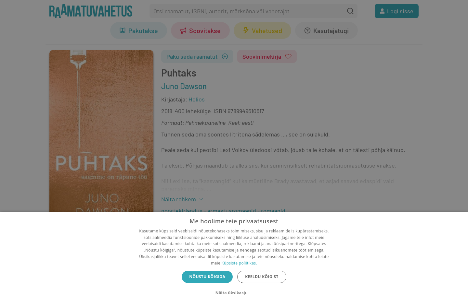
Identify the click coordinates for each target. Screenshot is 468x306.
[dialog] (234, 259)
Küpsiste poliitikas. (239, 263)
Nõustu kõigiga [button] (207, 276)
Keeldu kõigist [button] (262, 276)
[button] (234, 293)
